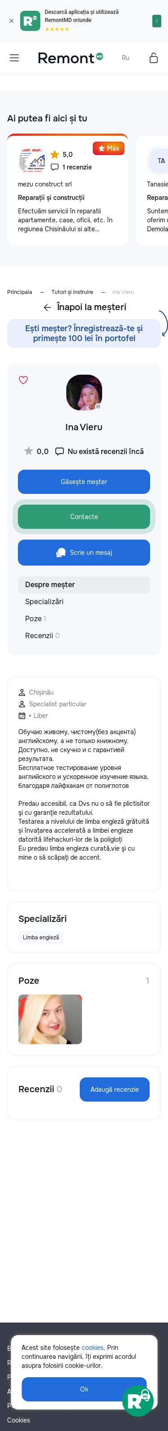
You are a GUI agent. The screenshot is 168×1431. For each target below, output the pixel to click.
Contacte (84, 517)
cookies (92, 1348)
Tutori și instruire (72, 292)
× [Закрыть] (11, 21)
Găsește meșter (84, 482)
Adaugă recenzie (114, 1089)
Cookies (18, 1420)
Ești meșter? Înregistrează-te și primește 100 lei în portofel (84, 333)
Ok (84, 1389)
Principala (19, 292)
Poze (35, 618)
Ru (125, 58)
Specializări (44, 601)
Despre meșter (50, 584)
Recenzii (42, 635)
